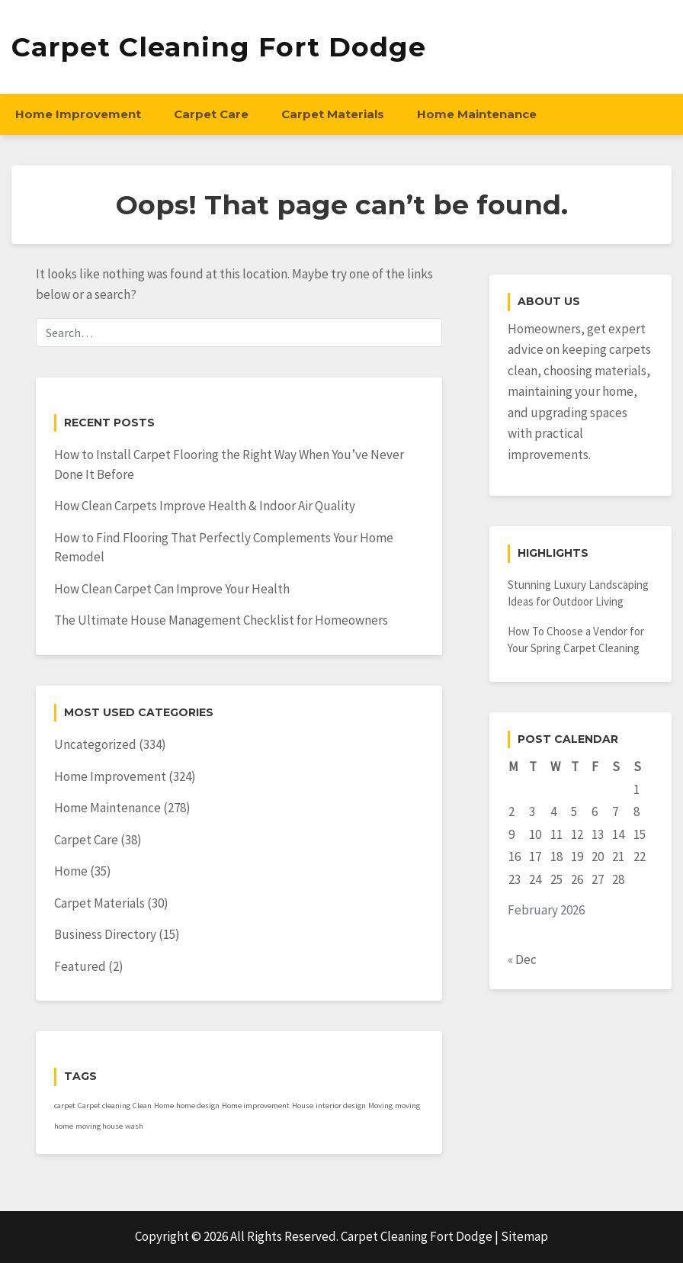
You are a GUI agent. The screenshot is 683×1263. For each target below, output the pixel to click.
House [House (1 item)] (302, 1105)
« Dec (522, 959)
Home (71, 871)
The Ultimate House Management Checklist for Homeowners (221, 620)
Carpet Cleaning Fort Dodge (218, 47)
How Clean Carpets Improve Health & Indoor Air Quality (204, 505)
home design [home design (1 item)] (198, 1105)
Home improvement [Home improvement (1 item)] (256, 1105)
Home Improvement (78, 114)
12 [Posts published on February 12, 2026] (577, 834)
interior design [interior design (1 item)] (341, 1105)
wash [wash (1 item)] (134, 1126)
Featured (80, 966)
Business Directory (105, 934)
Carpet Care (211, 114)
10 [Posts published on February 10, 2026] (535, 834)
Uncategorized (95, 744)
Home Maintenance (477, 114)
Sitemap (524, 1236)
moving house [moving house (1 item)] (99, 1126)
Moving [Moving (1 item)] (380, 1105)
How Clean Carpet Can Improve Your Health (172, 588)
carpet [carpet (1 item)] (64, 1105)
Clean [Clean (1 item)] (142, 1105)
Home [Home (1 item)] (164, 1105)
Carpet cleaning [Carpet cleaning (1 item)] (104, 1105)
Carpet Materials (332, 114)
